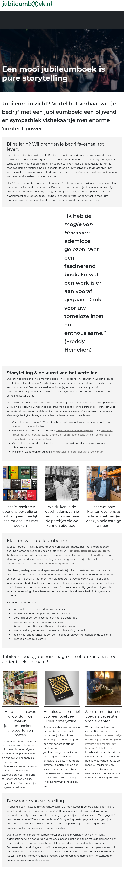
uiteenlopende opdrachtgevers (74, 430)
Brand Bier (56, 434)
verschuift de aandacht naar (32, 823)
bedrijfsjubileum (27, 155)
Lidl (31, 559)
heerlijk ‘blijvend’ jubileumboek (89, 172)
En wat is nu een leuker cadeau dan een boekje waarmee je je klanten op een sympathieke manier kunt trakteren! (103, 749)
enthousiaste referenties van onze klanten (78, 451)
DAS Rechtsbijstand (37, 434)
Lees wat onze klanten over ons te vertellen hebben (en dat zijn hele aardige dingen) (103, 518)
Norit (106, 555)
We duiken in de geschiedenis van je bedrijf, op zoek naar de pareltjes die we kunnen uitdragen (62, 518)
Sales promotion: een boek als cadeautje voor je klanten (102, 723)
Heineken (106, 430)
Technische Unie (82, 434)
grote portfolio (95, 559)
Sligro (67, 434)
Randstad (17, 434)
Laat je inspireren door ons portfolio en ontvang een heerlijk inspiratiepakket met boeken (20, 518)
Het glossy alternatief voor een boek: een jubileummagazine (61, 725)
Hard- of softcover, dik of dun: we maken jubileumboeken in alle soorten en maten (20, 728)
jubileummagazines (51, 402)
